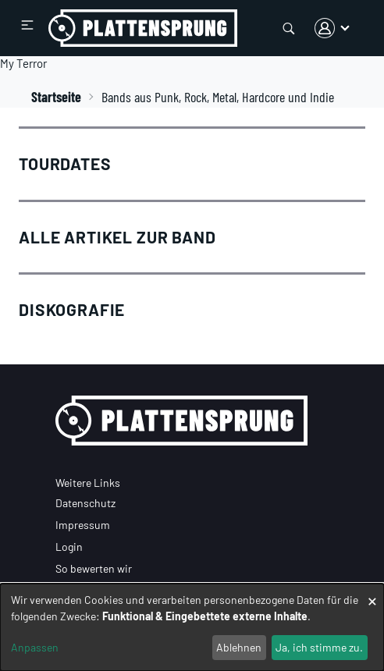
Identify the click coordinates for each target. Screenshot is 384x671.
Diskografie (72, 309)
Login (69, 546)
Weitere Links (87, 482)
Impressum (82, 524)
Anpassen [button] (35, 647)
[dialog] (192, 627)
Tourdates (65, 163)
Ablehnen (238, 647)
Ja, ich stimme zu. (319, 647)
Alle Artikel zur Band (117, 237)
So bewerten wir (93, 568)
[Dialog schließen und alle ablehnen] (372, 593)
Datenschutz (85, 502)
